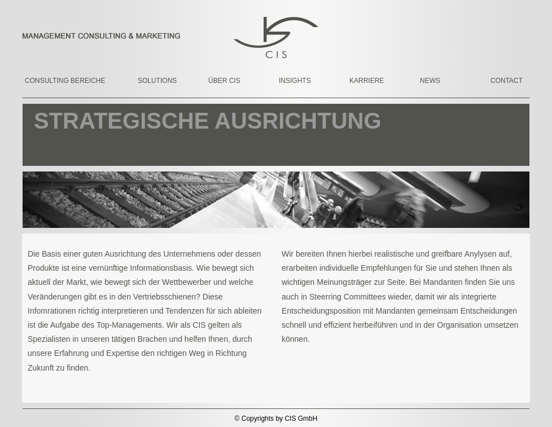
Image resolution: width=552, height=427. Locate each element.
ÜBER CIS (224, 81)
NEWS (430, 81)
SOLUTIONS (157, 81)
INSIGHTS (295, 81)
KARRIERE (366, 81)
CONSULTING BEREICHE (56, 81)
